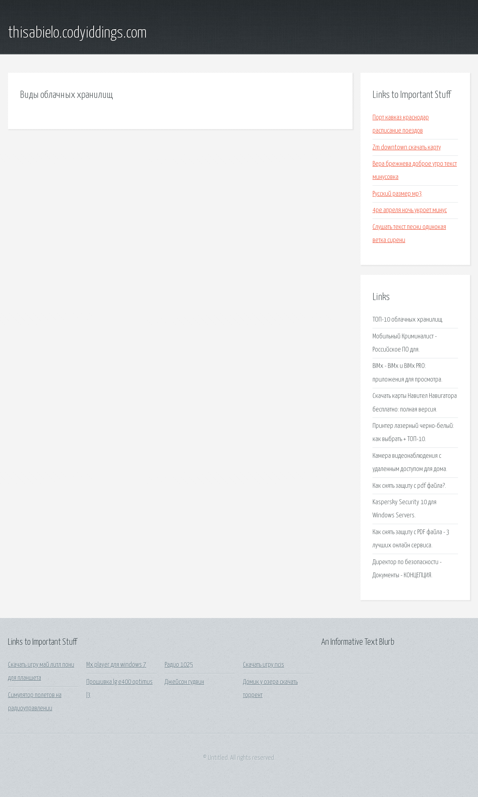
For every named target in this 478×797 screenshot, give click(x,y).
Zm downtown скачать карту (406, 147)
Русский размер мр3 (397, 194)
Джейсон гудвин (184, 682)
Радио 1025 (179, 665)
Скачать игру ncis (263, 665)
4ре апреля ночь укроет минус (409, 210)
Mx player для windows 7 (116, 665)
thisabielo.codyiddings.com (77, 33)
